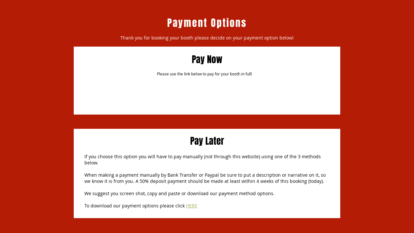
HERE (191, 206)
